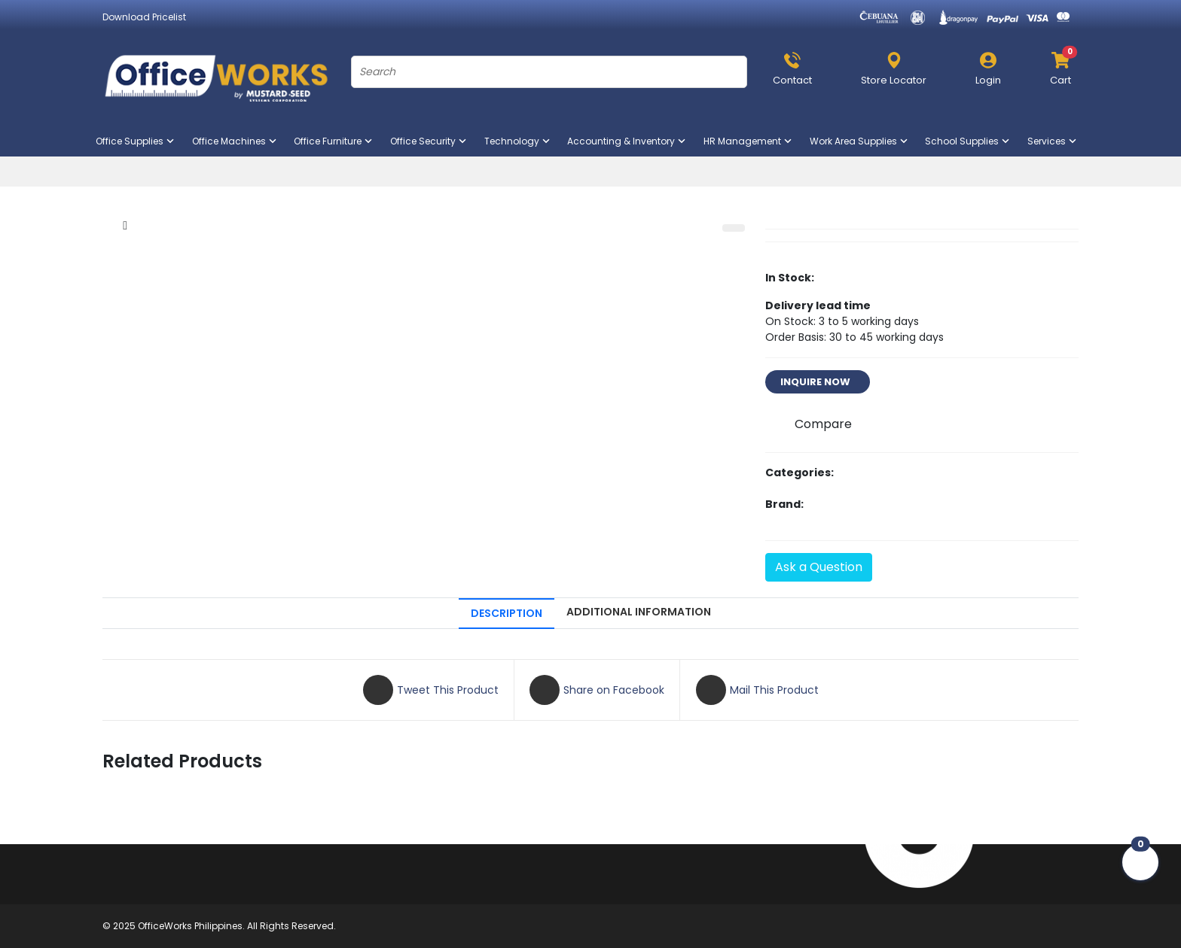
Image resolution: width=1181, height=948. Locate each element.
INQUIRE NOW (817, 382)
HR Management (748, 141)
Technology (518, 141)
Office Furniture (334, 141)
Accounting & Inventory (627, 141)
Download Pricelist (144, 17)
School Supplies (968, 141)
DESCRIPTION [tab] (506, 613)
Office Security (429, 141)
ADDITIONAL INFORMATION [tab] (638, 611)
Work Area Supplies (860, 141)
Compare (823, 424)
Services (1053, 141)
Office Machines (235, 141)
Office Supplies (136, 141)
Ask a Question (818, 567)
